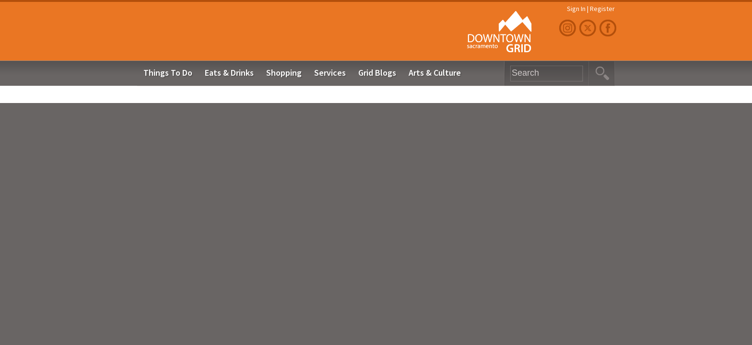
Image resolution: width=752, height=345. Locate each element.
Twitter (589, 28)
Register (602, 8)
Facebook (609, 28)
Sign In (576, 8)
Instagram (569, 28)
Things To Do (167, 72)
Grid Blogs (377, 72)
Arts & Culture (435, 72)
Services (330, 72)
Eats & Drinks (229, 72)
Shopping (284, 72)
